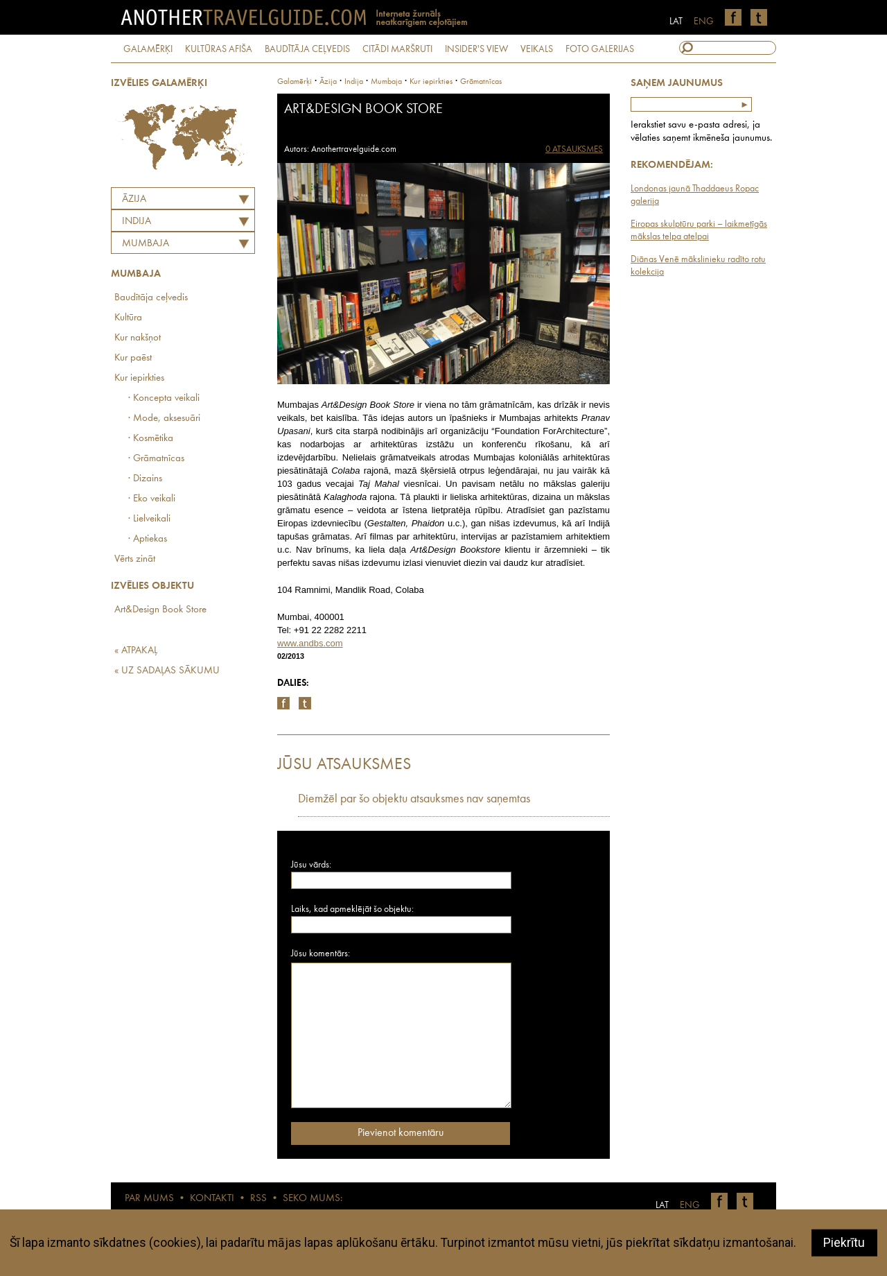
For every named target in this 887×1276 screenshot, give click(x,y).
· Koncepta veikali (164, 398)
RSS (258, 1198)
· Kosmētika (150, 438)
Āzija (134, 199)
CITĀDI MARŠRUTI (397, 49)
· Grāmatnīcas (156, 459)
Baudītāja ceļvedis (151, 298)
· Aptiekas (147, 539)
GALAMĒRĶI (148, 49)
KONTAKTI (212, 1198)
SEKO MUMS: (312, 1198)
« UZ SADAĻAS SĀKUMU (167, 671)
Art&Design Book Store (160, 610)
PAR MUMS (149, 1198)
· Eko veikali (151, 499)
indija (353, 82)
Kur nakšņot (137, 338)
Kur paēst (133, 358)
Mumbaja (145, 244)
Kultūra (128, 318)
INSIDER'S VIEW (476, 49)
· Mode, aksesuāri (164, 418)
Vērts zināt (134, 559)
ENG (704, 21)
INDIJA (136, 221)
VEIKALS (536, 49)
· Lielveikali (149, 519)
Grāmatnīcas (481, 82)
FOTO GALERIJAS (599, 49)
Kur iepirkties (139, 378)
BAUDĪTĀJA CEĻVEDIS (307, 49)
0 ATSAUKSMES (574, 149)
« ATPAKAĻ (135, 651)
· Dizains (145, 479)
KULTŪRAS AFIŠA (218, 49)
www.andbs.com (310, 643)
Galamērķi (294, 82)
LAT (676, 21)
